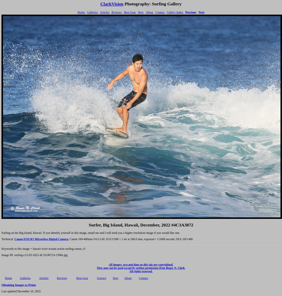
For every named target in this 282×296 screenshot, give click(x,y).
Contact (160, 12)
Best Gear (130, 12)
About (150, 12)
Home (81, 12)
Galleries (92, 12)
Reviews (117, 12)
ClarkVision (111, 3)
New (141, 12)
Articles (105, 12)
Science (101, 278)
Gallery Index (175, 12)
